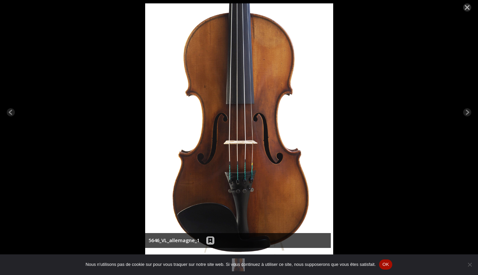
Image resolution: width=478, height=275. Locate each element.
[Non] (469, 264)
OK (385, 264)
